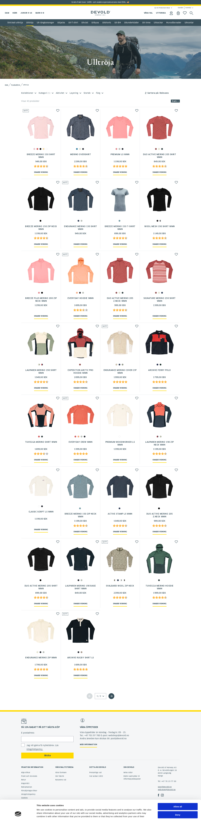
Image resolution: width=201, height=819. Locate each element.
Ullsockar (158, 22)
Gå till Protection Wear (162, 8)
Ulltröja (30, 22)
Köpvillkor (25, 772)
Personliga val (95, 772)
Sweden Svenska (184, 7)
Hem (6, 85)
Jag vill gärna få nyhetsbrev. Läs (43, 747)
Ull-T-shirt (73, 22)
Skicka (47, 755)
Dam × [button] (175, 101)
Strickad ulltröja (15, 22)
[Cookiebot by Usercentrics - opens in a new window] (18, 813)
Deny (177, 797)
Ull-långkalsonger (45, 22)
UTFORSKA (161, 13)
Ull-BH (117, 22)
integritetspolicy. (35, 749)
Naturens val (60, 780)
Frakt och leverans (29, 776)
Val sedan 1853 (96, 776)
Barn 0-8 (39, 13)
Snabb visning (41, 172)
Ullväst (84, 22)
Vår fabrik (59, 776)
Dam (7, 13)
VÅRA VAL (148, 13)
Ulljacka (61, 22)
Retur (23, 780)
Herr (14, 13)
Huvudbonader (173, 22)
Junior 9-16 (26, 13)
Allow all (178, 789)
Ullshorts (106, 22)
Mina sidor (128, 772)
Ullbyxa (95, 22)
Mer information (88, 744)
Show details (146, 813)
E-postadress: (28, 733)
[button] (57, 110)
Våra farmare (60, 772)
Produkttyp (15, 85)
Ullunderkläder (131, 22)
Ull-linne (146, 22)
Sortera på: (153, 93)
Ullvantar (189, 22)
